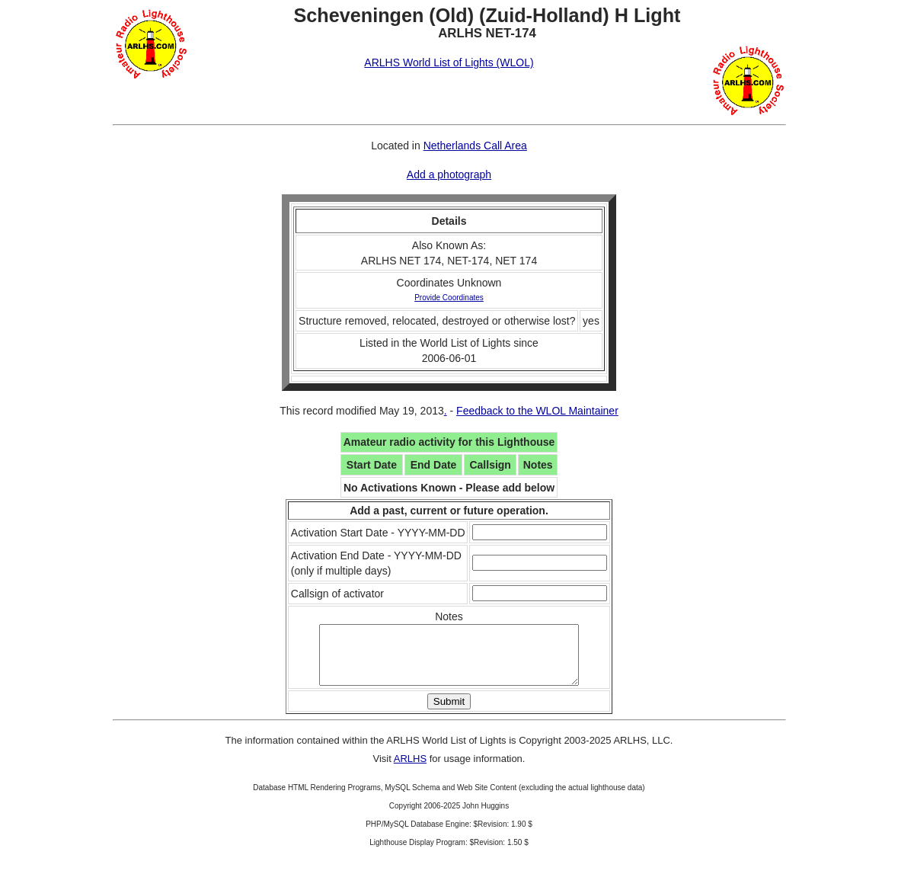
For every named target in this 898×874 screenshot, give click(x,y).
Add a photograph (449, 174)
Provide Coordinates (449, 297)
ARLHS (410, 770)
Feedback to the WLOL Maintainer (537, 411)
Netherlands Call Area (475, 145)
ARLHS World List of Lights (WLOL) (448, 62)
